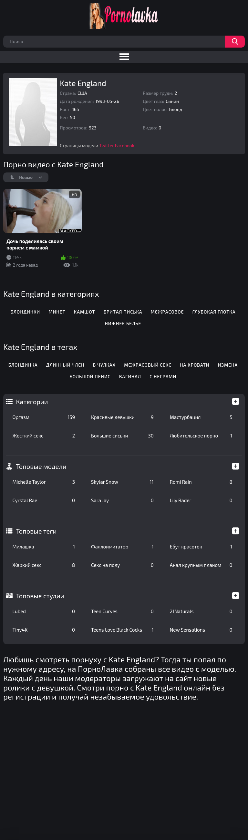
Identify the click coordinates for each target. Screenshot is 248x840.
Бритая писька (123, 312)
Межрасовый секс (147, 365)
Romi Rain (201, 482)
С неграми (163, 376)
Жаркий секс (43, 565)
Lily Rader (201, 500)
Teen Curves (122, 611)
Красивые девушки (122, 417)
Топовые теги (36, 531)
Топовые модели (41, 466)
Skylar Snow (122, 482)
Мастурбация (201, 417)
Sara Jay (122, 500)
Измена (228, 365)
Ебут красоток (201, 546)
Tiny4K (43, 630)
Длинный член (65, 365)
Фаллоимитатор (122, 546)
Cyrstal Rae (43, 500)
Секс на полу (122, 565)
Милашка (43, 546)
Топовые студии (40, 596)
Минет (56, 312)
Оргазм (43, 417)
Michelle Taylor (43, 482)
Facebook (124, 145)
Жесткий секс (43, 435)
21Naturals (201, 611)
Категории (32, 401)
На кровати (194, 365)
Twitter (106, 145)
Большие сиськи (122, 435)
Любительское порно (201, 435)
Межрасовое (167, 312)
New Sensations (201, 630)
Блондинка (23, 365)
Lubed (43, 611)
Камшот (84, 312)
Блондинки (25, 312)
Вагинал (130, 376)
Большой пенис (89, 376)
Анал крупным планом (201, 565)
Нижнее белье (123, 323)
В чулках (104, 365)
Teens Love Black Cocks (122, 630)
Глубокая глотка (214, 312)
